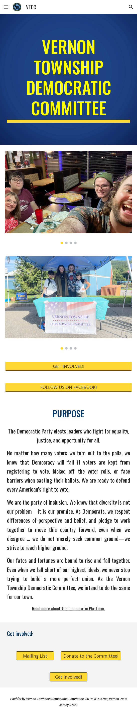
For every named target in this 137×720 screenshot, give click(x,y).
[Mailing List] (35, 656)
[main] (68, 79)
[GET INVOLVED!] (68, 366)
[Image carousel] (68, 197)
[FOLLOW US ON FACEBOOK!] (68, 387)
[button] (6, 7)
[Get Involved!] (68, 677)
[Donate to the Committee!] (90, 656)
